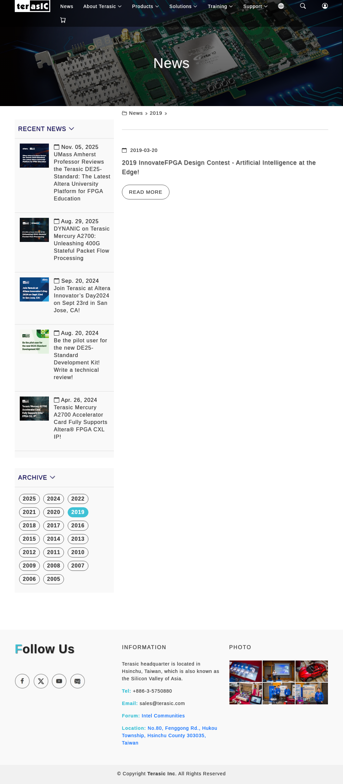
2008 (53, 566)
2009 (29, 566)
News (136, 113)
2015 (29, 539)
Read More (145, 192)
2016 (78, 525)
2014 (53, 539)
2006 (29, 579)
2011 (53, 552)
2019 (156, 113)
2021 (29, 512)
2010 (78, 552)
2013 (78, 539)
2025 (29, 499)
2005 (53, 579)
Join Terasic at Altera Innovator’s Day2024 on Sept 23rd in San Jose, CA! (82, 295)
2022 (78, 499)
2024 (53, 499)
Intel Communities (163, 715)
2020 (53, 512)
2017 (53, 525)
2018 (29, 525)
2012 (29, 552)
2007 (78, 566)
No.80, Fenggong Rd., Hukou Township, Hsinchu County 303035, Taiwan (169, 735)
